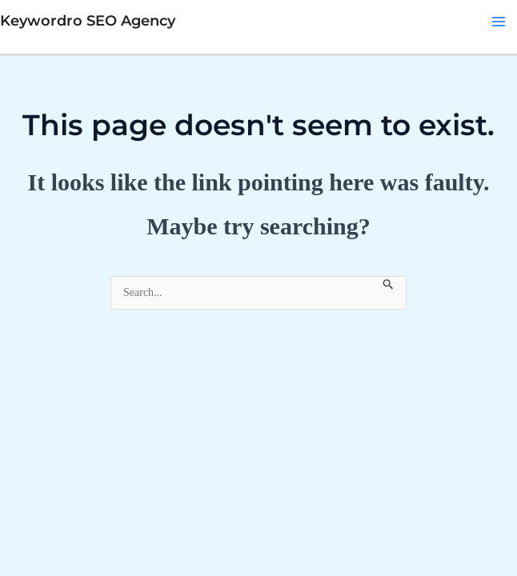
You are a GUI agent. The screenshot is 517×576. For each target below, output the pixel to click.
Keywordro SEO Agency (87, 21)
